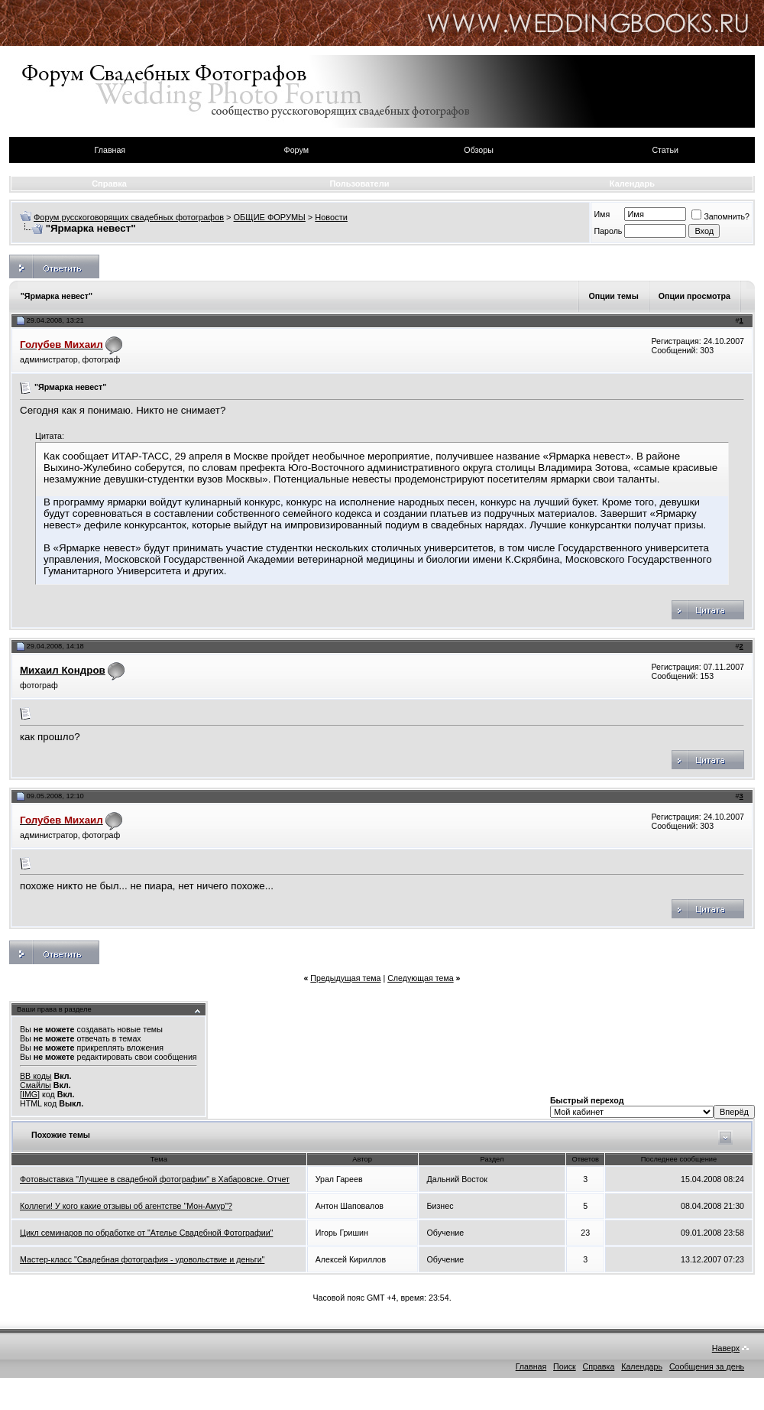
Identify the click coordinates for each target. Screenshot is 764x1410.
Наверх (726, 1348)
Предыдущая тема (345, 978)
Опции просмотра (694, 296)
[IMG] (30, 1094)
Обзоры (478, 149)
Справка (109, 183)
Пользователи (359, 183)
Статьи (665, 149)
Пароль (608, 231)
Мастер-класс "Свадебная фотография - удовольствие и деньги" (142, 1259)
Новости (331, 217)
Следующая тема (420, 978)
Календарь (632, 183)
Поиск (564, 1366)
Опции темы (613, 296)
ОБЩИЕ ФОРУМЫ (270, 217)
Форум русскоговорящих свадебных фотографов (129, 217)
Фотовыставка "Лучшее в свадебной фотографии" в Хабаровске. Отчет (155, 1179)
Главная (110, 149)
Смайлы (35, 1085)
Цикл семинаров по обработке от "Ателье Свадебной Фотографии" (146, 1232)
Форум (296, 149)
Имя (602, 214)
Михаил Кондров (62, 670)
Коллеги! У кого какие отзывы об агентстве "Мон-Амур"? (126, 1205)
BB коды (36, 1075)
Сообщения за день (706, 1366)
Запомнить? (720, 216)
